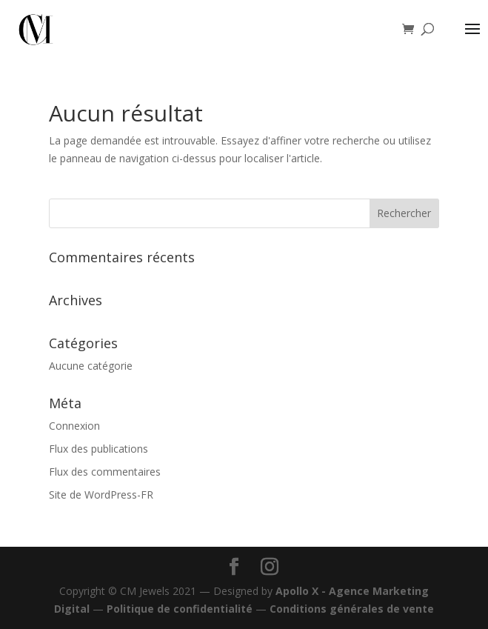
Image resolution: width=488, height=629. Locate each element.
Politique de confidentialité (180, 609)
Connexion (74, 426)
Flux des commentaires (105, 472)
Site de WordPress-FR (101, 494)
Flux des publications (98, 449)
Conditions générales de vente (352, 609)
